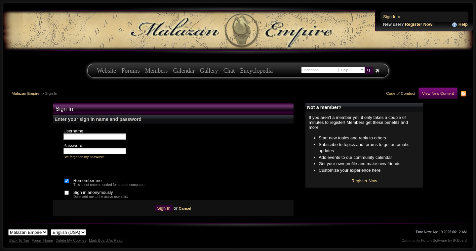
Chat (229, 70)
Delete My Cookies (71, 240)
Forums (130, 70)
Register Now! (419, 24)
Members (156, 70)
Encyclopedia (256, 70)
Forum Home (42, 240)
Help (460, 24)
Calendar (184, 70)
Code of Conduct (400, 93)
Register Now (364, 180)
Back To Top (19, 240)
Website (106, 70)
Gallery (209, 70)
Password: (73, 145)
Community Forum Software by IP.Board (434, 240)
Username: (74, 130)
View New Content (438, 93)
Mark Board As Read (106, 240)
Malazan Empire (25, 93)
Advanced (377, 70)
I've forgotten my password (83, 157)
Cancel (184, 208)
